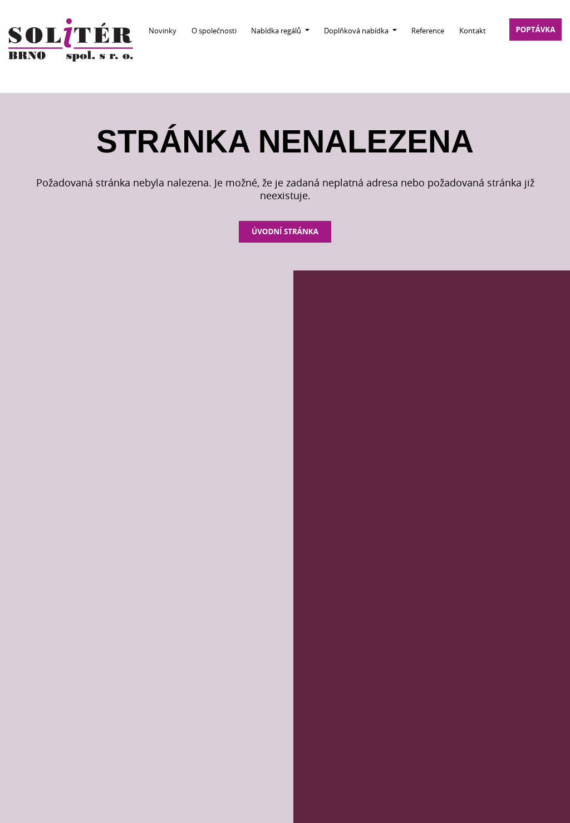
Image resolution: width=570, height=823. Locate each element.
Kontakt (472, 31)
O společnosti (214, 31)
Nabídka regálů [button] (277, 31)
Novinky (162, 31)
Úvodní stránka (285, 231)
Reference (427, 31)
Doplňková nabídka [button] (357, 31)
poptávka (535, 29)
